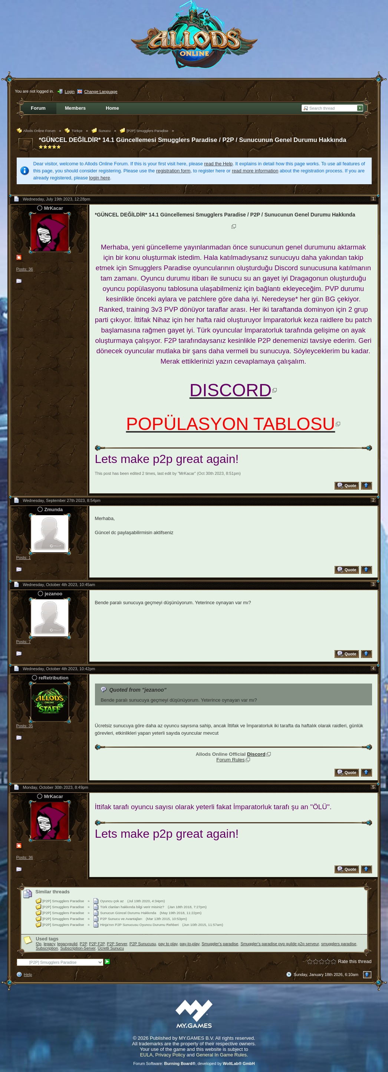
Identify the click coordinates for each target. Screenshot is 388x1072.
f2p (39, 944)
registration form (173, 170)
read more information (255, 170)
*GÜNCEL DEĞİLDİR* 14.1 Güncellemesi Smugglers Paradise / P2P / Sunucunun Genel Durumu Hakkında (192, 139)
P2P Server (117, 944)
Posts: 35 (24, 726)
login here (99, 178)
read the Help (218, 163)
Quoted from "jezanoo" (137, 690)
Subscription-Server (77, 948)
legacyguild (67, 944)
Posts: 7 (23, 641)
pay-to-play (190, 944)
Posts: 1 (23, 557)
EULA (146, 1055)
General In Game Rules (221, 1055)
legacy (49, 944)
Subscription (47, 948)
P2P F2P (97, 944)
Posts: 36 (24, 269)
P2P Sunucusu (142, 944)
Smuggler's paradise (220, 944)
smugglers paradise (338, 944)
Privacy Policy (170, 1055)
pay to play (168, 944)
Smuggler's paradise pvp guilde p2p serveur (279, 944)
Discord (256, 754)
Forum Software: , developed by (194, 1063)
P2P (83, 944)
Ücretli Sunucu (111, 948)
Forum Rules (230, 759)
